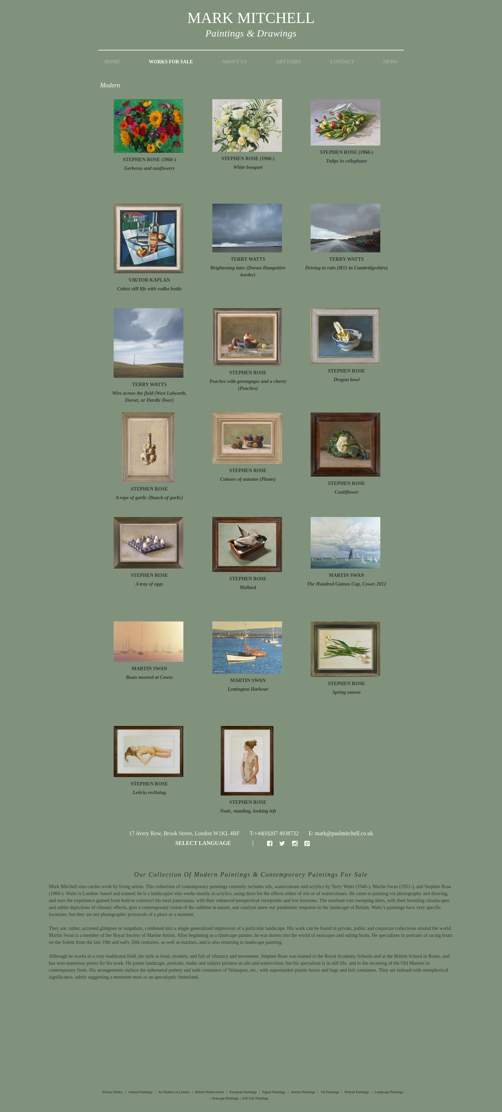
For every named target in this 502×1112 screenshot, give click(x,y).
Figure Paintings (273, 1092)
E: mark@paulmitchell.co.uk (341, 833)
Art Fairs (288, 61)
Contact (342, 61)
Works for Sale (171, 61)
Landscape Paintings (388, 1092)
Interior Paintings (303, 1092)
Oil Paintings (330, 1092)
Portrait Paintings (357, 1092)
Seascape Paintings (225, 1098)
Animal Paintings (140, 1092)
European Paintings (243, 1092)
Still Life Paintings (255, 1098)
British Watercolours (209, 1092)
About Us (234, 61)
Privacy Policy (112, 1092)
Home (112, 61)
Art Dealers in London (174, 1092)
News (390, 61)
